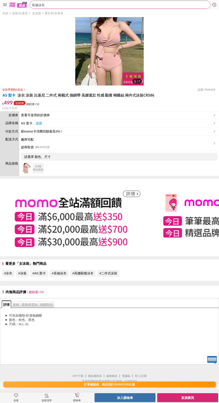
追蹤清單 (46, 400)
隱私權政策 (95, 376)
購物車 (77, 400)
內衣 (6, 13)
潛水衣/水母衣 (53, 13)
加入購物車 (125, 398)
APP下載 (77, 376)
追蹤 (39, 123)
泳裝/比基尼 (20, 13)
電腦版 (126, 376)
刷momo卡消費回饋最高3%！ (42, 131)
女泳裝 (36, 13)
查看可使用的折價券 (118, 115)
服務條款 (111, 376)
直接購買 (187, 398)
